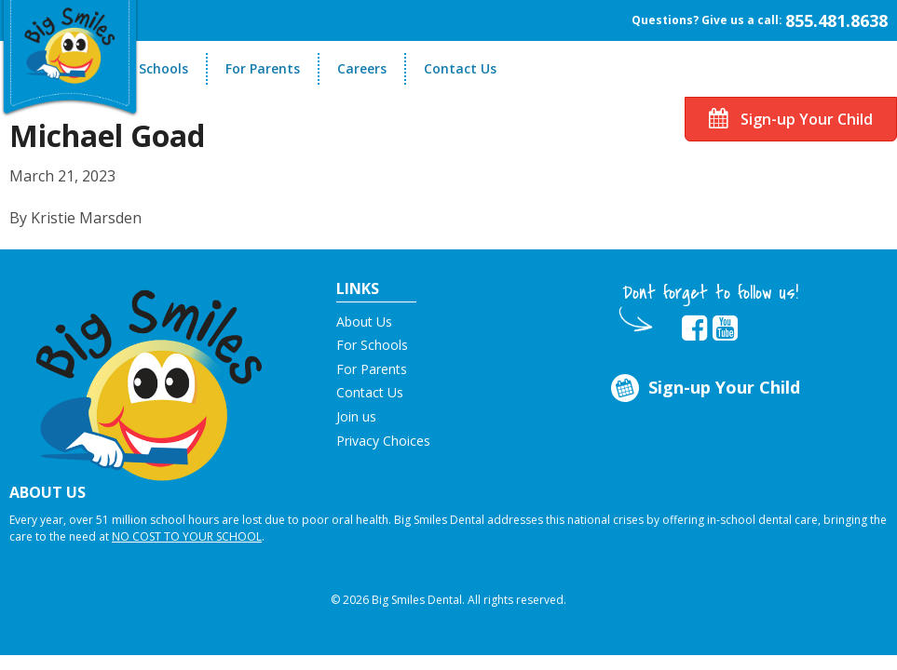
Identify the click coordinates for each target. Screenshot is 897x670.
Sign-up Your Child (791, 119)
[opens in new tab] (694, 328)
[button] (149, 378)
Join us (356, 416)
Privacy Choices (383, 440)
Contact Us (460, 68)
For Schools (151, 68)
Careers (362, 68)
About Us (364, 321)
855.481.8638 (836, 20)
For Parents (262, 68)
